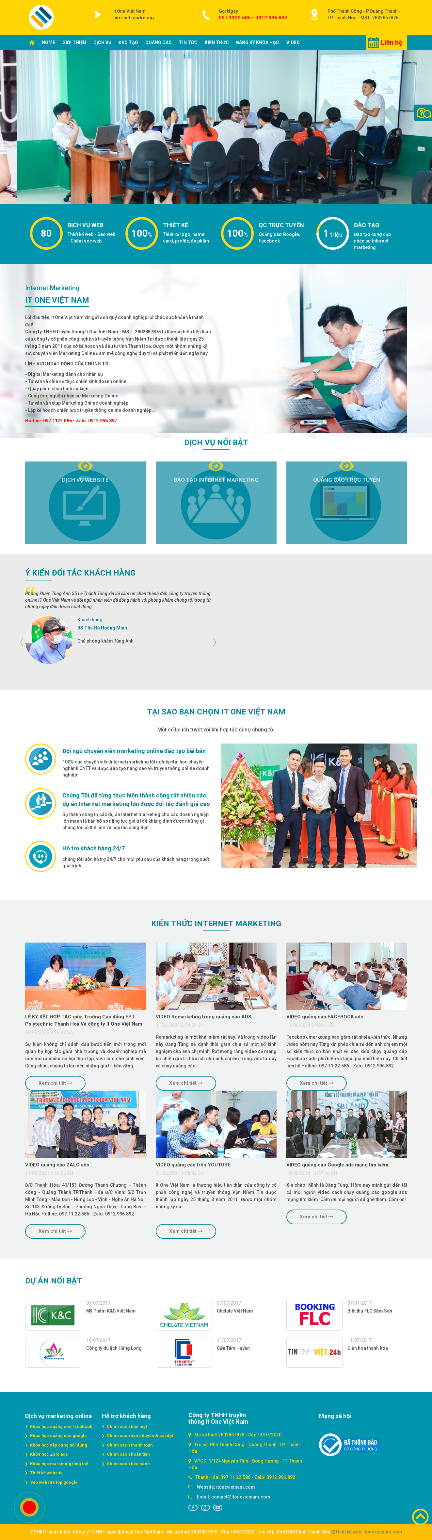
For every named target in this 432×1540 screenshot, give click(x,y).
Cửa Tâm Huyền (233, 1348)
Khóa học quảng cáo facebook (61, 1426)
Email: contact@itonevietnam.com (233, 1496)
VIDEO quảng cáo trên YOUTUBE (193, 1165)
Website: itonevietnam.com (226, 1487)
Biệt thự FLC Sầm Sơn (369, 1311)
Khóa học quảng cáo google (58, 1435)
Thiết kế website (46, 1472)
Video (293, 42)
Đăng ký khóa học (257, 42)
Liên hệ (391, 42)
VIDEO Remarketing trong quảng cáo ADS (203, 1017)
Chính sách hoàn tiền (128, 1454)
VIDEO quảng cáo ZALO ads (57, 1165)
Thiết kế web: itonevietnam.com (366, 1531)
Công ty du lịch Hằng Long (114, 1348)
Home (48, 42)
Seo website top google (54, 1482)
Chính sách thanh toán (130, 1445)
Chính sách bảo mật (127, 1426)
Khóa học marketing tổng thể (59, 1463)
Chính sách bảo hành (128, 1463)
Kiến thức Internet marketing (216, 923)
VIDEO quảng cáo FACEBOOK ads (324, 1017)
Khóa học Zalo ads (49, 1454)
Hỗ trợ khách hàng (126, 1416)
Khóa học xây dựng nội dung (58, 1445)
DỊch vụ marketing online (58, 1416)
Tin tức (188, 42)
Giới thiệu (74, 42)
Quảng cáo (158, 42)
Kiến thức (217, 42)
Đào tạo (128, 42)
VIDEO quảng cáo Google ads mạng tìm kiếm (337, 1165)
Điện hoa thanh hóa (367, 1348)
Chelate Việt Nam (235, 1311)
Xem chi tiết (55, 1083)
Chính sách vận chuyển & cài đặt (140, 1435)
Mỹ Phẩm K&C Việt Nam (111, 1311)
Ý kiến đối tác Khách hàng (80, 573)
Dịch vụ (102, 42)
